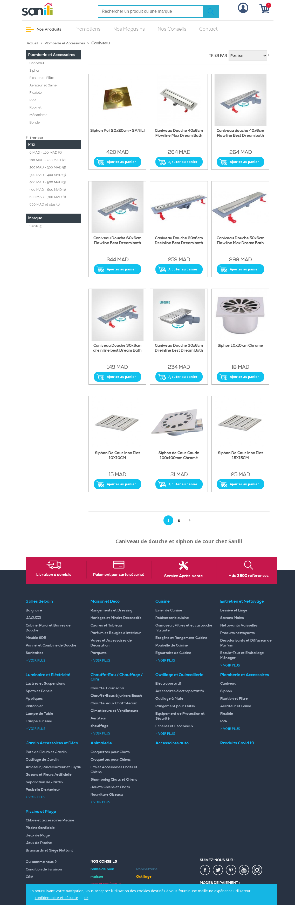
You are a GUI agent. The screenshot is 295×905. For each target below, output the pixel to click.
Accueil (32, 43)
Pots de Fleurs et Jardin (46, 752)
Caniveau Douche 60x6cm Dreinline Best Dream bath (179, 241)
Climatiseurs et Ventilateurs (114, 711)
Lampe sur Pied (39, 721)
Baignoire (34, 610)
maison (97, 876)
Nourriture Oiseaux (107, 794)
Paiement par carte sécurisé (119, 575)
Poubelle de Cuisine (171, 645)
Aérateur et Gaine (43, 85)
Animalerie (101, 743)
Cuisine (162, 601)
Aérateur (98, 718)
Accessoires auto (172, 743)
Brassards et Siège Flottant (49, 850)
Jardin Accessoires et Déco (52, 743)
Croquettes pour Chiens (111, 759)
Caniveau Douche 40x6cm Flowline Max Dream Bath (179, 133)
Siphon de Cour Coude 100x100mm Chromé (179, 455)
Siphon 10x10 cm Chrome (240, 345)
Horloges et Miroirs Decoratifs (116, 618)
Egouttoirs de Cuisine (173, 653)
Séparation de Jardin (44, 782)
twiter (218, 870)
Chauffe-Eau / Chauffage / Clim (117, 677)
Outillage (144, 876)
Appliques (34, 698)
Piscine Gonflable (40, 828)
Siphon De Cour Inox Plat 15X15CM (240, 455)
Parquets (99, 653)
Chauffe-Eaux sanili (107, 688)
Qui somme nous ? (41, 862)
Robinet (36, 107)
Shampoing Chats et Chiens (114, 779)
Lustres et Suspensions (45, 683)
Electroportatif (168, 683)
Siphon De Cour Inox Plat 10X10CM (117, 455)
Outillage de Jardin (42, 759)
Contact (208, 29)
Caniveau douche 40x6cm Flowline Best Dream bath (240, 133)
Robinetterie (146, 869)
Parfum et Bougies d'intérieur (116, 633)
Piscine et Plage (41, 811)
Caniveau (37, 63)
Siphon (35, 70)
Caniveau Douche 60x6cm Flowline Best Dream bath (117, 241)
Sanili (36, 226)
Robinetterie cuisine (172, 618)
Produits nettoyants (237, 633)
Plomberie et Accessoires (65, 43)
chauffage (99, 726)
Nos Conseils (172, 29)
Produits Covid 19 (237, 743)
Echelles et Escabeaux (174, 726)
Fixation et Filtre (42, 78)
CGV (29, 877)
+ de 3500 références (249, 576)
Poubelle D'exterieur (43, 789)
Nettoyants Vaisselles (239, 625)
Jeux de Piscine (39, 843)
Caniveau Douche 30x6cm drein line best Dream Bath (117, 348)
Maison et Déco (105, 601)
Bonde (35, 122)
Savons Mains (232, 618)
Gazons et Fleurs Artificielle (49, 774)
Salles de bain (39, 601)
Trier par (218, 55)
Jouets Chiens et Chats (110, 787)
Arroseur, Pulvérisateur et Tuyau (53, 767)
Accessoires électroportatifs (179, 691)
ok (86, 897)
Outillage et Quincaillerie (179, 674)
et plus (45, 204)
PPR (33, 100)
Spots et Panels (39, 691)
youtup (244, 870)
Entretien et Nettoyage (242, 601)
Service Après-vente (183, 576)
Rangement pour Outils (175, 706)
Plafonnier (34, 706)
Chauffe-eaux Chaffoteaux (114, 703)
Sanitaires (34, 653)
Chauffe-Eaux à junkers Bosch (116, 695)
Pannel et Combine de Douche (51, 645)
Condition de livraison (44, 869)
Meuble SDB (36, 638)
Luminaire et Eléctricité (48, 674)
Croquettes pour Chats (110, 752)
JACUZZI (33, 618)
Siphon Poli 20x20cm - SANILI (117, 130)
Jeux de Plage (38, 835)
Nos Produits (43, 29)
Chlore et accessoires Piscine (50, 820)
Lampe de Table (39, 713)
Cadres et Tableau (106, 625)
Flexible (36, 92)
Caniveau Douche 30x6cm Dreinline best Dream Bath (179, 348)
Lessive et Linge (233, 610)
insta (257, 870)
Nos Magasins (129, 29)
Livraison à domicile (54, 575)
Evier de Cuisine (168, 610)
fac (205, 870)
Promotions (87, 29)
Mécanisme (38, 115)
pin (231, 870)
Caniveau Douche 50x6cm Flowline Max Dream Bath (240, 241)
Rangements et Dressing (111, 610)
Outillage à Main (169, 698)
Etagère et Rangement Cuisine (181, 638)
